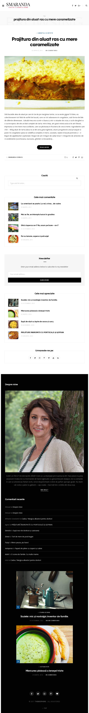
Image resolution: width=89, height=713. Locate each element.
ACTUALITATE (44, 666)
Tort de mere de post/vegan (22, 536)
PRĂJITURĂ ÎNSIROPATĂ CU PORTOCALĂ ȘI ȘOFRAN (42, 332)
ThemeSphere (40, 701)
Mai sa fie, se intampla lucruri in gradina (38, 214)
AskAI (7, 554)
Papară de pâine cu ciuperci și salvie (28, 548)
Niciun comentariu (52, 620)
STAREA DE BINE (44, 612)
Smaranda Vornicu (15, 157)
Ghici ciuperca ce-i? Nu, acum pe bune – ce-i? (40, 225)
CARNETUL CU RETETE (45, 33)
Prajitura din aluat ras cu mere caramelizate (44, 41)
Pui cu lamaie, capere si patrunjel (35, 236)
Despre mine (17, 507)
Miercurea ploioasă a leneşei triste (35, 311)
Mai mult (44, 490)
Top (44, 708)
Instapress (9, 548)
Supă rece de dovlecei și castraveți (26, 530)
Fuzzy (7, 542)
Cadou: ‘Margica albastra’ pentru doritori (37, 519)
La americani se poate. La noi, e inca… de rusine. (41, 203)
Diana (7, 536)
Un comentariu (51, 50)
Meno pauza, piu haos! (20, 542)
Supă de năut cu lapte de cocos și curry (37, 321)
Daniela (8, 530)
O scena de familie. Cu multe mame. (25, 554)
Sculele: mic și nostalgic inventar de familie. (39, 300)
